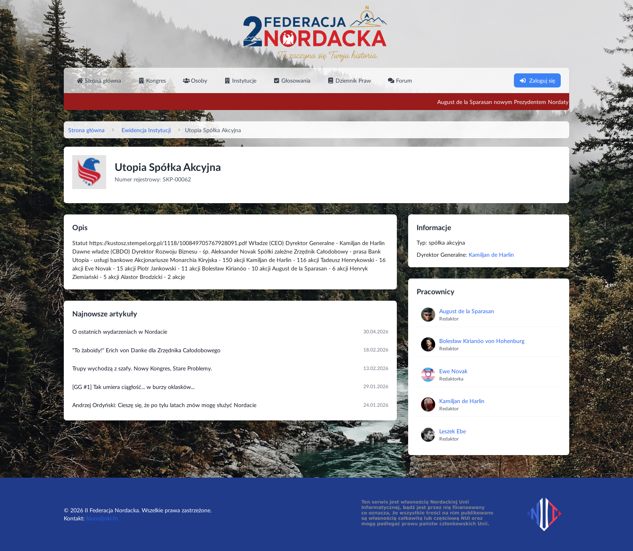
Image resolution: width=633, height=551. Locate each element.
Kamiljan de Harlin (491, 254)
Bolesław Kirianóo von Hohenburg (481, 340)
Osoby (195, 80)
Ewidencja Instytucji (146, 130)
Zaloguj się (537, 80)
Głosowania (291, 80)
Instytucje (240, 80)
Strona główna (99, 80)
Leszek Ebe (452, 431)
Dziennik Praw (349, 80)
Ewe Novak (453, 371)
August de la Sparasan (466, 311)
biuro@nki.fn (102, 518)
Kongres (152, 80)
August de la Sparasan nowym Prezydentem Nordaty (527, 101)
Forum (400, 80)
